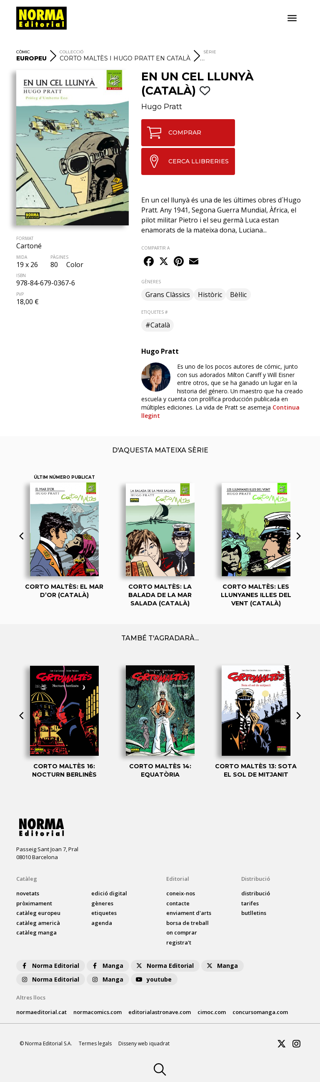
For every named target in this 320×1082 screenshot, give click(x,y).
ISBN (21, 275)
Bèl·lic (238, 294)
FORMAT (24, 238)
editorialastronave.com (159, 1012)
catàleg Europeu (38, 913)
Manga (107, 966)
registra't (178, 942)
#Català (157, 325)
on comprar (181, 932)
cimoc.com (212, 1012)
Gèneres (102, 903)
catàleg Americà (38, 923)
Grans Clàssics (167, 294)
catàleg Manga (36, 932)
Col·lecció (71, 52)
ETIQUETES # (154, 312)
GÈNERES (151, 282)
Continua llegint (220, 411)
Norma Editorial (49, 966)
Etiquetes (104, 913)
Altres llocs (30, 997)
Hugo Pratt (161, 106)
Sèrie (209, 52)
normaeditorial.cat (41, 1012)
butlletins (253, 913)
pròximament (34, 903)
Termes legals (95, 1043)
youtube (153, 979)
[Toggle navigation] (292, 18)
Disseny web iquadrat (144, 1043)
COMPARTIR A (155, 248)
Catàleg (26, 878)
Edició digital (109, 893)
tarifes (250, 903)
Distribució (255, 878)
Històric (210, 294)
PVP (20, 294)
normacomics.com (97, 1012)
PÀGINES (59, 257)
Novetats (27, 893)
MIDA (21, 257)
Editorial (177, 878)
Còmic (23, 52)
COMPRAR (171, 133)
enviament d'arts (188, 913)
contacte (178, 903)
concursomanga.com (260, 1012)
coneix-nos (180, 893)
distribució (255, 893)
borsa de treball (187, 923)
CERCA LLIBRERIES (185, 161)
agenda (101, 923)
